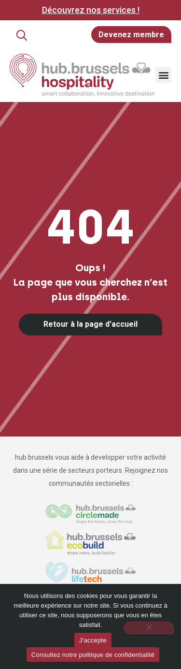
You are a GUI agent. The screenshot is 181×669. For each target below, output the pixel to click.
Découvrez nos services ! (90, 10)
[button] (21, 35)
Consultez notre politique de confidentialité (92, 654)
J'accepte (93, 640)
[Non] (149, 628)
